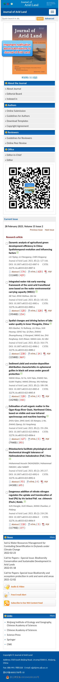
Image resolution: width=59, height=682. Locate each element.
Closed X (29, 59)
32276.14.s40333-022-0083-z (22, 307)
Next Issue (49, 229)
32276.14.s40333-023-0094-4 (22, 435)
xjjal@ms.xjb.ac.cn (39, 667)
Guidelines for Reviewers (19, 138)
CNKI (9, 644)
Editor (10, 159)
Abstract (15, 271)
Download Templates (17, 120)
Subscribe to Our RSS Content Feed (27, 603)
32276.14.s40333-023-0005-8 (22, 393)
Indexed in (12, 98)
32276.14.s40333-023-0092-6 (22, 478)
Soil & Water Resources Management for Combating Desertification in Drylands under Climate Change (26, 546)
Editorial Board (14, 93)
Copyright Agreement (18, 126)
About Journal (14, 88)
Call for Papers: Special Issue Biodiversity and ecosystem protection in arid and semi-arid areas (29, 574)
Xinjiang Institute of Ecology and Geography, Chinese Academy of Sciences (29, 624)
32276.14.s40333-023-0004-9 (22, 521)
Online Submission (16, 110)
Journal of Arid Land (15, 12)
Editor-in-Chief (14, 154)
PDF (50, 271)
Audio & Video (17, 586)
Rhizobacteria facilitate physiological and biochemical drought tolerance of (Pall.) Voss (30, 452)
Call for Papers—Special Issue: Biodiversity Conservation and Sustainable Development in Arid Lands (27, 561)
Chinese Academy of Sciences (22, 630)
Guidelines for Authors (18, 115)
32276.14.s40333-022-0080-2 (22, 350)
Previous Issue (36, 229)
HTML (33, 271)
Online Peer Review (17, 143)
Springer (11, 639)
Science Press (14, 634)
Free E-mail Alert (18, 594)
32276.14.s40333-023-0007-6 (22, 268)
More (52, 537)
